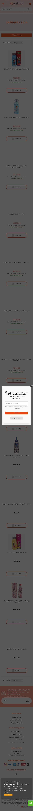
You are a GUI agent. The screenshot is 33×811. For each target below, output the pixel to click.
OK (8, 794)
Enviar (16, 413)
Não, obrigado (16, 418)
